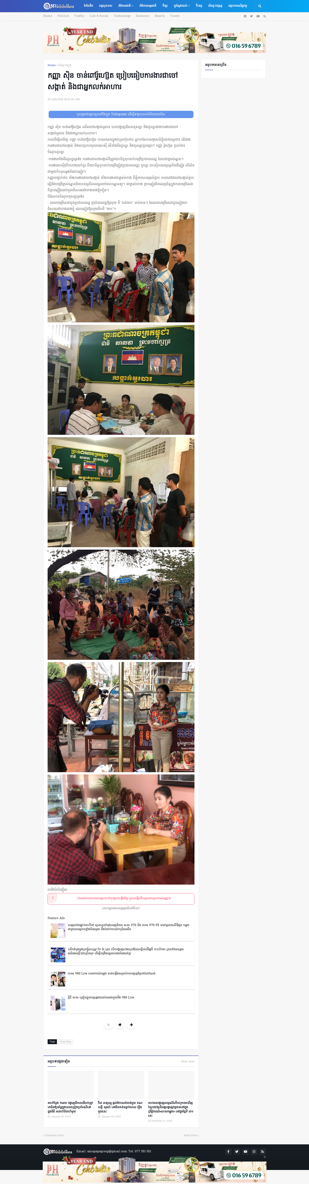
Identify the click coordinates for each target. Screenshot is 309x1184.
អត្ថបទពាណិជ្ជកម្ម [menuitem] (237, 6)
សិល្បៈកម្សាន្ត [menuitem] (215, 6)
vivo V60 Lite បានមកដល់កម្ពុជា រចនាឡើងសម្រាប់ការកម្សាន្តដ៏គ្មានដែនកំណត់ (111, 974)
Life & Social (98, 16)
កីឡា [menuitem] (165, 6)
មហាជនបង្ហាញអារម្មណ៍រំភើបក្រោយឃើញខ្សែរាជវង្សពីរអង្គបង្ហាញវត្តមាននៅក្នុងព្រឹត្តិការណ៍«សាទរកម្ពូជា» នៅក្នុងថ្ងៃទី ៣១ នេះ (170, 1109)
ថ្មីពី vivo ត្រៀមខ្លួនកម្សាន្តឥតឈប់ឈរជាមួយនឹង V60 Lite (101, 998)
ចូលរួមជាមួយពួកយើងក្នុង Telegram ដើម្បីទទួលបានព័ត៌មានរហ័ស (121, 114)
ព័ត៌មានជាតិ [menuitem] (124, 6)
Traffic (79, 16)
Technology (121, 16)
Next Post (190, 1135)
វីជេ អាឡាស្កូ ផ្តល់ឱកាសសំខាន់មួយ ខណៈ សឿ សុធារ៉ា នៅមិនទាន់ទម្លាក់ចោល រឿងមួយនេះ (120, 1107)
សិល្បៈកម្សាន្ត (64, 65)
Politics (63, 16)
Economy (141, 16)
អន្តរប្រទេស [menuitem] (105, 6)
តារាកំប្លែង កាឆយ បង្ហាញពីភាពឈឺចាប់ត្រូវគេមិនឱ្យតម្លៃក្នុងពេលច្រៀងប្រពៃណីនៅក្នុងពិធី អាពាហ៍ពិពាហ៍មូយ (70, 1107)
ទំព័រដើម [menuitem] (88, 6)
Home (47, 16)
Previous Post (54, 1135)
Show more (187, 1061)
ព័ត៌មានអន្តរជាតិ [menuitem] (147, 6)
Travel (173, 16)
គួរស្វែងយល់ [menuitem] (180, 6)
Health (158, 16)
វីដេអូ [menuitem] (199, 6)
